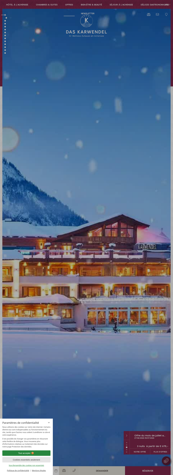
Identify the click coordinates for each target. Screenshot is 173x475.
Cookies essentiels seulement (26, 460)
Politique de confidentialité (18, 470)
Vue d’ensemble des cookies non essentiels (26, 465)
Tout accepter (26, 453)
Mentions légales (39, 470)
